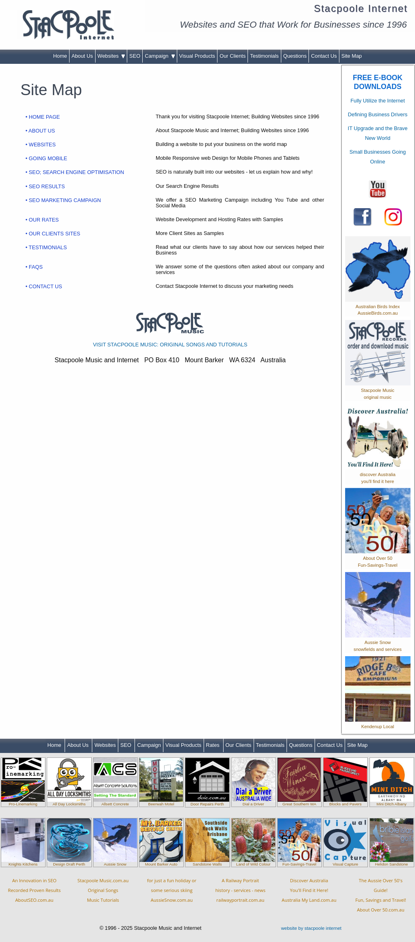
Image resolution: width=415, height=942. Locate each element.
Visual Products (197, 56)
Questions (295, 56)
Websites (111, 56)
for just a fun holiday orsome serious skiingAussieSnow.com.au (172, 890)
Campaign (159, 56)
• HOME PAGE (43, 117)
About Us (82, 56)
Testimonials (264, 56)
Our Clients (232, 56)
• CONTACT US (44, 286)
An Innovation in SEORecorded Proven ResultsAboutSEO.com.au (34, 890)
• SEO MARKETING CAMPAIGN (63, 200)
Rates (213, 745)
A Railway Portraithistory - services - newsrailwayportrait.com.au (240, 890)
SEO (134, 56)
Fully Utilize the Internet (377, 101)
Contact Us (324, 56)
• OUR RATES (42, 220)
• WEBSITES (41, 144)
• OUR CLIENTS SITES (53, 234)
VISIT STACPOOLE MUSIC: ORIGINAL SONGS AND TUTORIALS (170, 345)
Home (60, 56)
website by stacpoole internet (311, 928)
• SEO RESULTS (45, 186)
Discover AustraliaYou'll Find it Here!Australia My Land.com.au (309, 890)
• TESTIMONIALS (46, 247)
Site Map (351, 56)
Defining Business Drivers (378, 114)
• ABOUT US (40, 131)
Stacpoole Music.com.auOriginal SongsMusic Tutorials (103, 890)
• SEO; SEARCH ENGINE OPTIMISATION (75, 172)
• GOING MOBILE (46, 158)
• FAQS (34, 267)
